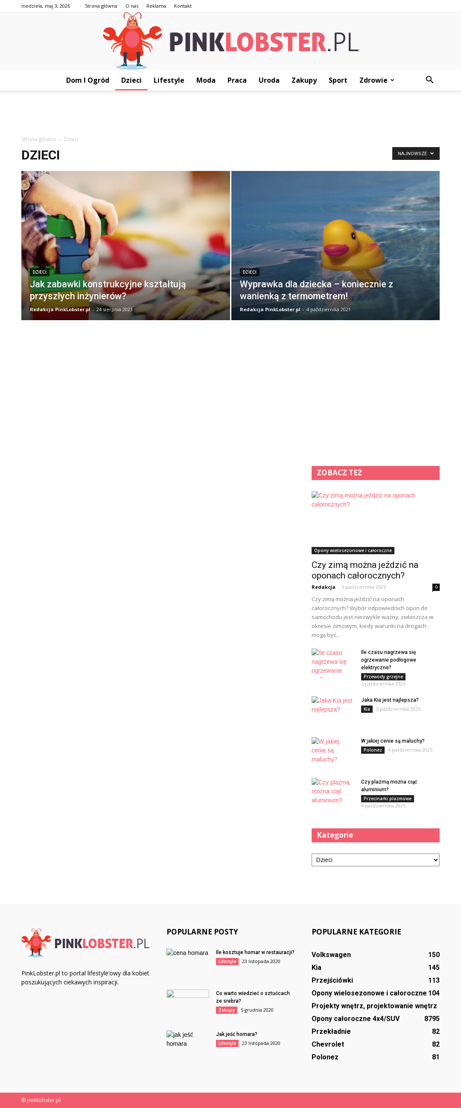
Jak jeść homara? (236, 1034)
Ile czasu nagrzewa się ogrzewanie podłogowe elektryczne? (388, 660)
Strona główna (101, 6)
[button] (429, 80)
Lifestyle (169, 80)
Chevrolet (328, 1044)
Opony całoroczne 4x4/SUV (356, 1019)
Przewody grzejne (383, 677)
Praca (237, 80)
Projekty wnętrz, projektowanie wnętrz (374, 1006)
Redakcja (324, 587)
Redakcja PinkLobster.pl (60, 309)
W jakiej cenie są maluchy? (393, 741)
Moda (206, 80)
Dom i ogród (87, 80)
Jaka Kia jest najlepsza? (390, 700)
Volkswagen (331, 955)
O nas (131, 6)
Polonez (373, 750)
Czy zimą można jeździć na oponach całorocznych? (365, 570)
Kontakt (183, 6)
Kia (367, 709)
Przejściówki (332, 980)
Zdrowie (376, 80)
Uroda (269, 80)
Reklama (156, 6)
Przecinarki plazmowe (387, 798)
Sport (338, 80)
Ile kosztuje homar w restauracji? (255, 952)
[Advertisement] (230, 113)
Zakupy (304, 80)
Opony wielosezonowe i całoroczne (353, 550)
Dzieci (131, 80)
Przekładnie (331, 1031)
